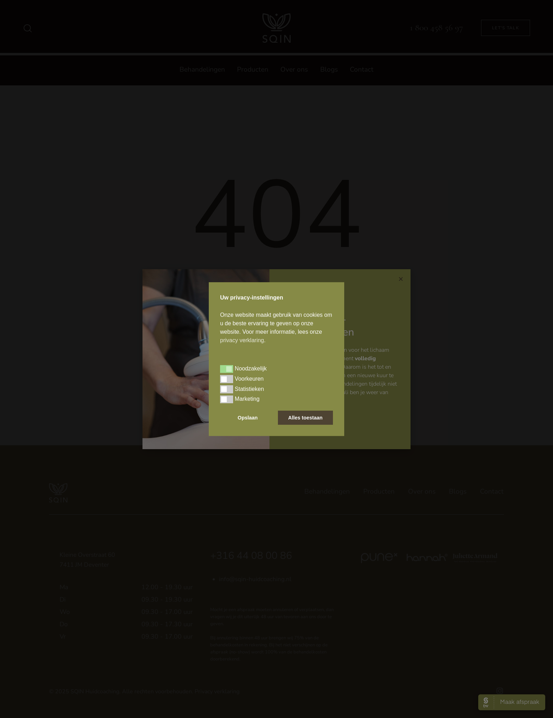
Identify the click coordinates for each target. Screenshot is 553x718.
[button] (226, 369)
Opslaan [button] (248, 418)
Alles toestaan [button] (305, 418)
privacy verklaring (242, 340)
